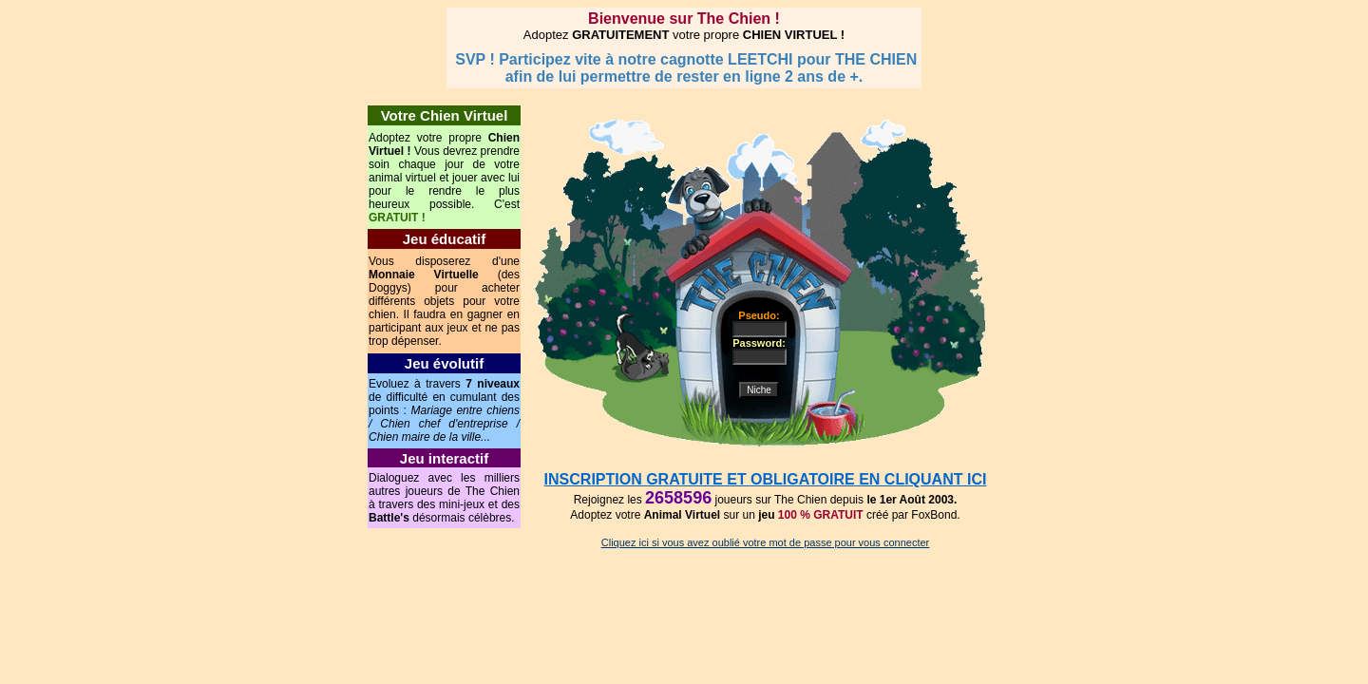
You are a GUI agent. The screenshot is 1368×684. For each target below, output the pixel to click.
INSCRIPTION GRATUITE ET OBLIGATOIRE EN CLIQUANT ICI (765, 479)
